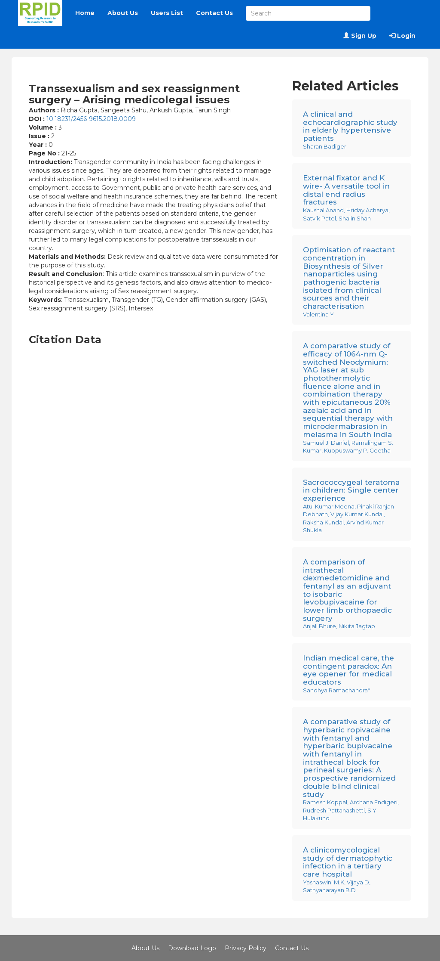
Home (85, 13)
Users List (167, 13)
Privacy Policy (245, 948)
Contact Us (214, 13)
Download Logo (192, 948)
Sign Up (359, 36)
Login (402, 36)
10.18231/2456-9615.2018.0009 (91, 119)
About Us (122, 13)
